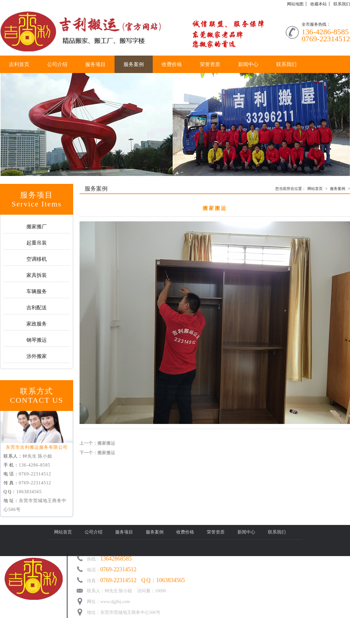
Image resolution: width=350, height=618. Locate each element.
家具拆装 (36, 275)
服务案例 (133, 64)
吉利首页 (19, 64)
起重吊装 (36, 242)
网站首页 (315, 188)
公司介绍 (57, 64)
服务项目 (95, 64)
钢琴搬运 (36, 340)
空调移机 (36, 259)
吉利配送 (36, 307)
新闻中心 (248, 64)
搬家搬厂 (36, 226)
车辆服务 (36, 291)
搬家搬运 (106, 443)
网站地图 (295, 4)
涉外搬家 (36, 356)
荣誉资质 (210, 64)
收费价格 (172, 64)
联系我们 (341, 4)
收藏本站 (318, 4)
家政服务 (36, 323)
